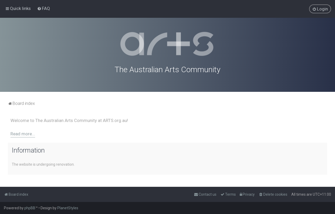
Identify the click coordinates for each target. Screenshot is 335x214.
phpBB (29, 208)
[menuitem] (43, 8)
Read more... (22, 133)
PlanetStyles (67, 208)
